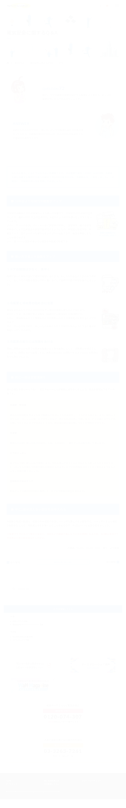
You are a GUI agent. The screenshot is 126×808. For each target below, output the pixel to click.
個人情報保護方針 (51, 789)
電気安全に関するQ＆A (41, 62)
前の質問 (14, 564)
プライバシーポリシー (91, 789)
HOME (8, 789)
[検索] (58, 593)
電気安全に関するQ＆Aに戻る (63, 564)
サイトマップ (11, 792)
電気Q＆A (19, 62)
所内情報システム (51, 792)
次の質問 (111, 564)
